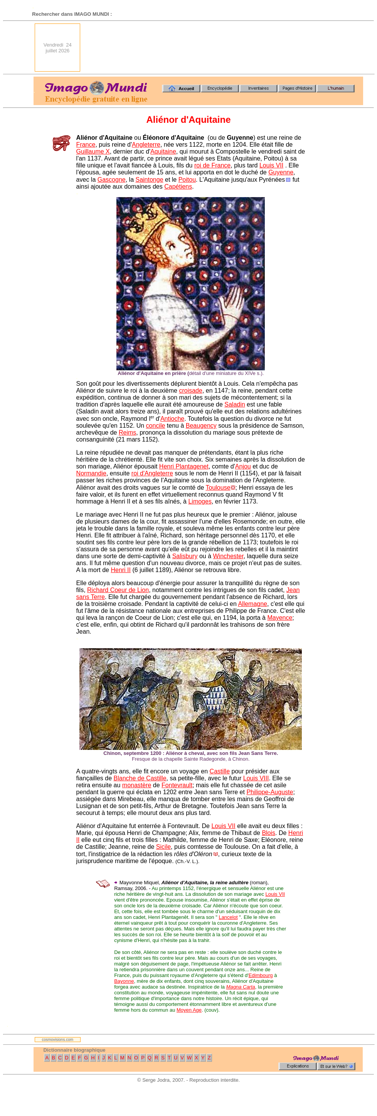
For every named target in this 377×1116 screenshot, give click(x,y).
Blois (268, 833)
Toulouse (218, 487)
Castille (220, 771)
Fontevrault (177, 785)
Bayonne (124, 981)
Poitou (187, 179)
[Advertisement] (335, 47)
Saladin (234, 404)
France (86, 144)
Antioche (172, 418)
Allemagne (252, 604)
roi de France (212, 165)
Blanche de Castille (140, 778)
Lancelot (228, 917)
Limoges (199, 501)
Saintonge (149, 179)
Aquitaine (163, 151)
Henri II (121, 570)
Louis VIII (256, 778)
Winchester (228, 556)
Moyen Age (189, 1010)
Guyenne (280, 172)
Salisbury (185, 556)
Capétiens (178, 186)
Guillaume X (93, 151)
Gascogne (112, 179)
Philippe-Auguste (269, 792)
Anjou (243, 466)
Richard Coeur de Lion (118, 590)
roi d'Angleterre (152, 473)
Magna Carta (240, 987)
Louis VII (271, 165)
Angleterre (146, 144)
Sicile (163, 846)
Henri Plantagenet (184, 466)
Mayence (279, 617)
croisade (190, 390)
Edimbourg (261, 975)
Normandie (91, 473)
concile (155, 425)
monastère (136, 785)
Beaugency (201, 425)
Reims (127, 432)
